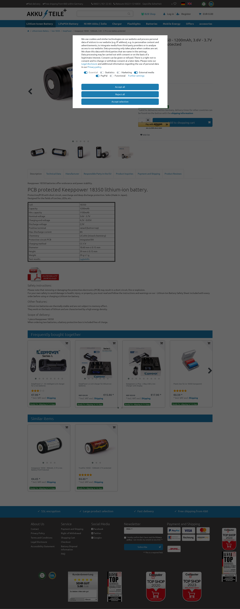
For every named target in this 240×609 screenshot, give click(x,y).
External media (146, 72)
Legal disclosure (89, 63)
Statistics (109, 72)
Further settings (136, 75)
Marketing (127, 72)
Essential (93, 72)
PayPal (104, 75)
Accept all (120, 86)
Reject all (120, 94)
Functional (120, 75)
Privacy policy (94, 66)
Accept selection (120, 101)
